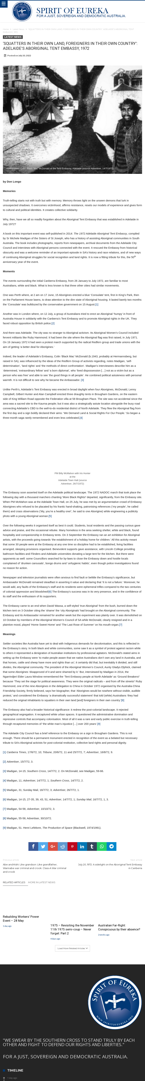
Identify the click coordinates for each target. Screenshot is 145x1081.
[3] (82, 379)
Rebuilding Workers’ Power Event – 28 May (21, 918)
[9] (98, 723)
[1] (96, 304)
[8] (122, 700)
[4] (81, 417)
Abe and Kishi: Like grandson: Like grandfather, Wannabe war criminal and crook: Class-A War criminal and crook (35, 865)
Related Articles (14, 882)
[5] (50, 516)
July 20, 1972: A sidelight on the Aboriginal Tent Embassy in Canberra (110, 864)
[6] (50, 591)
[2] (53, 323)
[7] (120, 624)
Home (6, 29)
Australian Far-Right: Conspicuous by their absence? (119, 927)
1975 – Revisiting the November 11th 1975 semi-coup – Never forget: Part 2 (72, 929)
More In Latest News (41, 882)
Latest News (18, 29)
